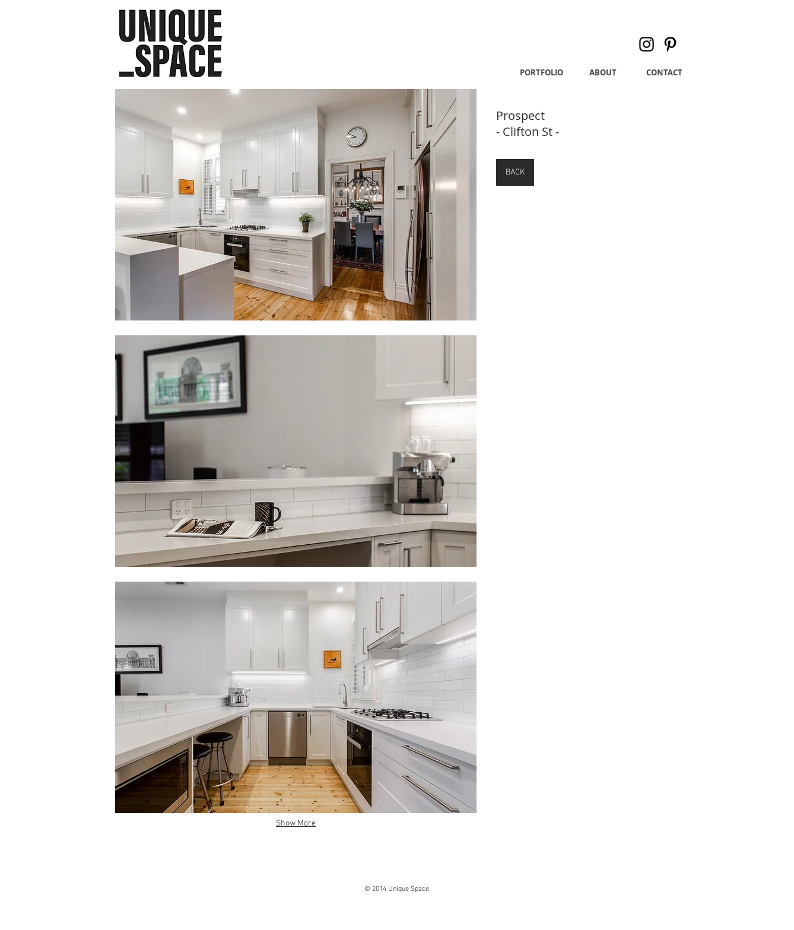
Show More (296, 823)
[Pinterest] (670, 44)
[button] (296, 204)
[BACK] (515, 172)
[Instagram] (646, 44)
